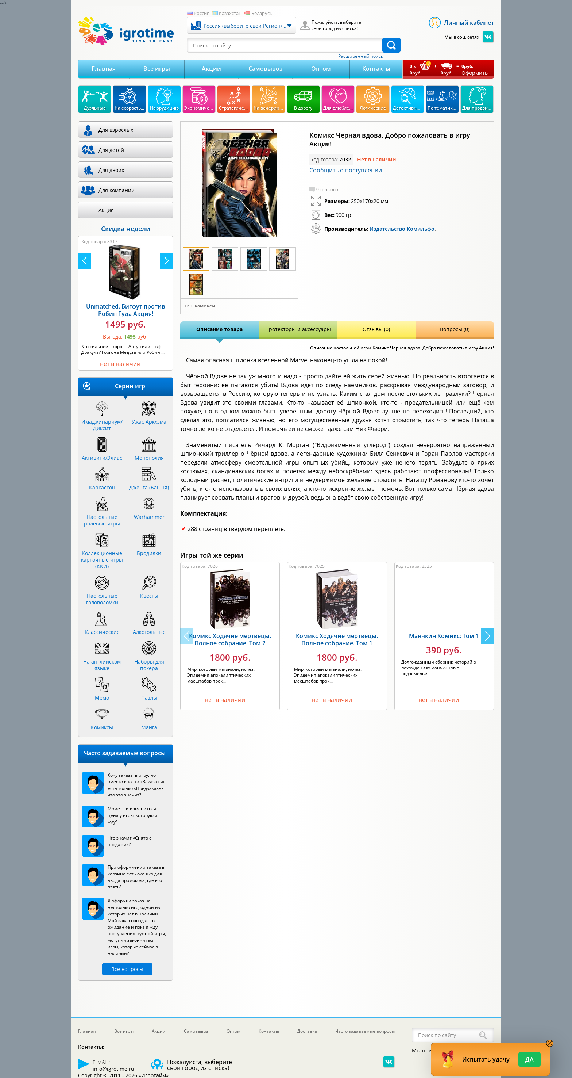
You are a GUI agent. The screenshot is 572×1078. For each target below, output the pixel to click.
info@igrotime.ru (113, 1068)
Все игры (156, 69)
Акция (106, 210)
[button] (487, 636)
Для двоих (111, 170)
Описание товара (219, 329)
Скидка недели (125, 228)
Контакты (376, 69)
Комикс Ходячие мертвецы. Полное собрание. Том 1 (337, 639)
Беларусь (262, 13)
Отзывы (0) (376, 329)
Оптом (321, 69)
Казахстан (230, 13)
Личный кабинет (469, 23)
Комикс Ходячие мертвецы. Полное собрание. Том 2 (230, 639)
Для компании (116, 190)
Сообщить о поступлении (345, 170)
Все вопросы (127, 969)
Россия (201, 13)
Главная (104, 69)
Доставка (307, 1031)
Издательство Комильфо (402, 228)
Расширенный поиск (360, 56)
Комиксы (205, 306)
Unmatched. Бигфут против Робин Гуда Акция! (125, 310)
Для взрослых (115, 129)
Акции (211, 69)
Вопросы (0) (454, 329)
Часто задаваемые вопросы (365, 1031)
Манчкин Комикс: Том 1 (444, 635)
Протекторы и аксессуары (298, 329)
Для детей (111, 149)
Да (529, 1059)
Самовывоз (265, 69)
